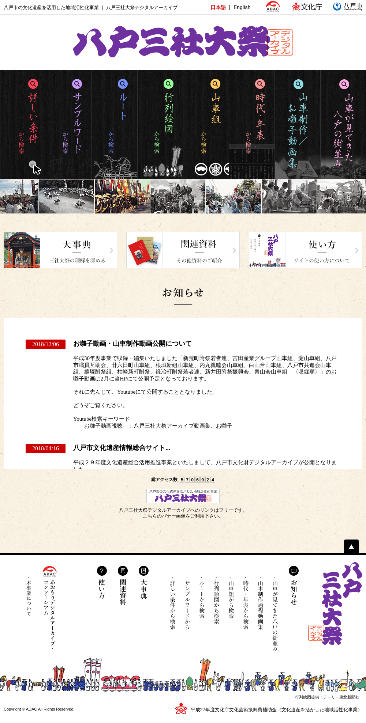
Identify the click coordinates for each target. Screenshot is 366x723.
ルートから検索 (202, 603)
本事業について (28, 596)
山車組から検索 (231, 603)
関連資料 (123, 586)
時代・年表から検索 (246, 603)
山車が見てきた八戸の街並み (275, 614)
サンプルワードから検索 (187, 603)
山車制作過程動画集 (260, 609)
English (242, 7)
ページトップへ (351, 546)
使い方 (102, 582)
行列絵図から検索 (216, 603)
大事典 (144, 582)
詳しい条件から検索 (172, 603)
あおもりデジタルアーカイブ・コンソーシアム (49, 607)
